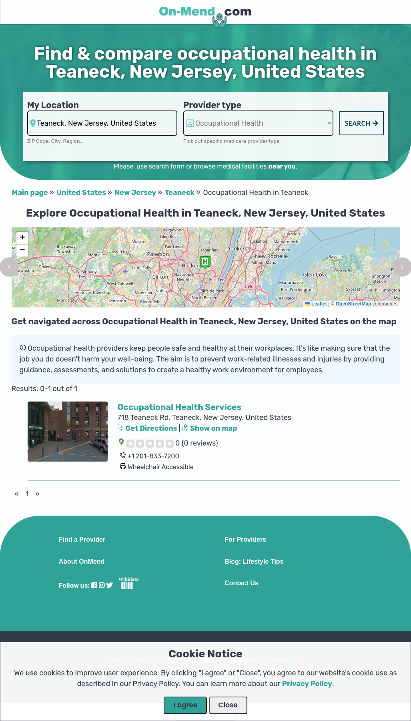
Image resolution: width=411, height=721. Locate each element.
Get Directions (148, 428)
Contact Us (241, 583)
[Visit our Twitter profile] (109, 585)
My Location (53, 105)
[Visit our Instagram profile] (101, 585)
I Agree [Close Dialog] (185, 705)
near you (281, 166)
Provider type (212, 105)
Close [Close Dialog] (228, 705)
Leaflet (316, 304)
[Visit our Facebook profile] (94, 585)
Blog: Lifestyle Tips (254, 561)
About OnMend (82, 561)
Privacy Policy (307, 683)
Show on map (209, 428)
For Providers (245, 539)
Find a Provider (82, 539)
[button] (205, 262)
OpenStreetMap (353, 304)
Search (362, 123)
